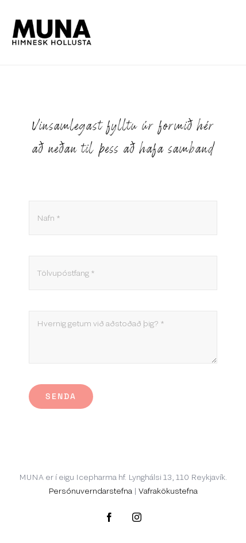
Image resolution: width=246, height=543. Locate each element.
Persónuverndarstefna (90, 490)
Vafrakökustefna (168, 490)
